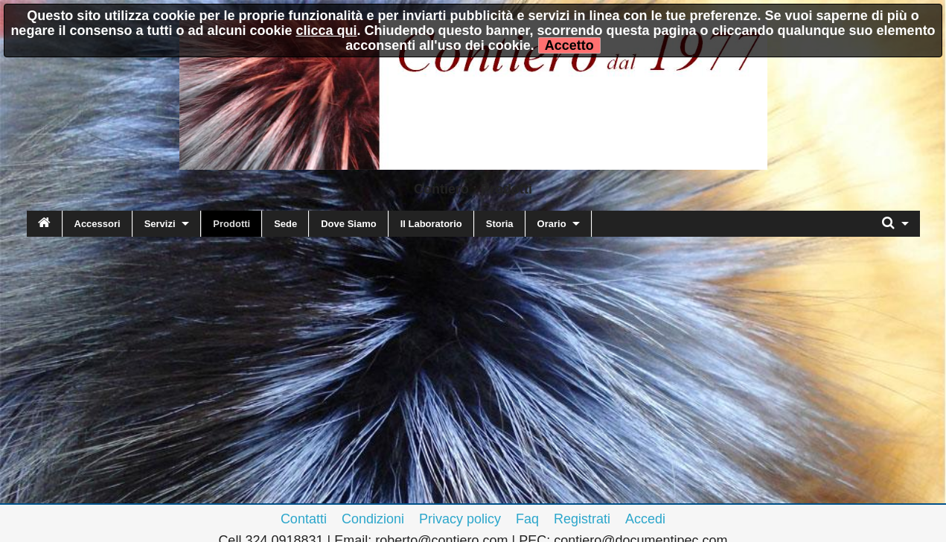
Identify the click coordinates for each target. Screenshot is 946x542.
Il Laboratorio (431, 223)
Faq (527, 518)
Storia (500, 223)
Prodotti (231, 223)
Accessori (97, 223)
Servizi (160, 223)
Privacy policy (460, 518)
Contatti (304, 518)
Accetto (569, 45)
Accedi (645, 518)
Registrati (582, 518)
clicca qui (326, 30)
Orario (551, 223)
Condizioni (373, 518)
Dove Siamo (348, 223)
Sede (285, 223)
